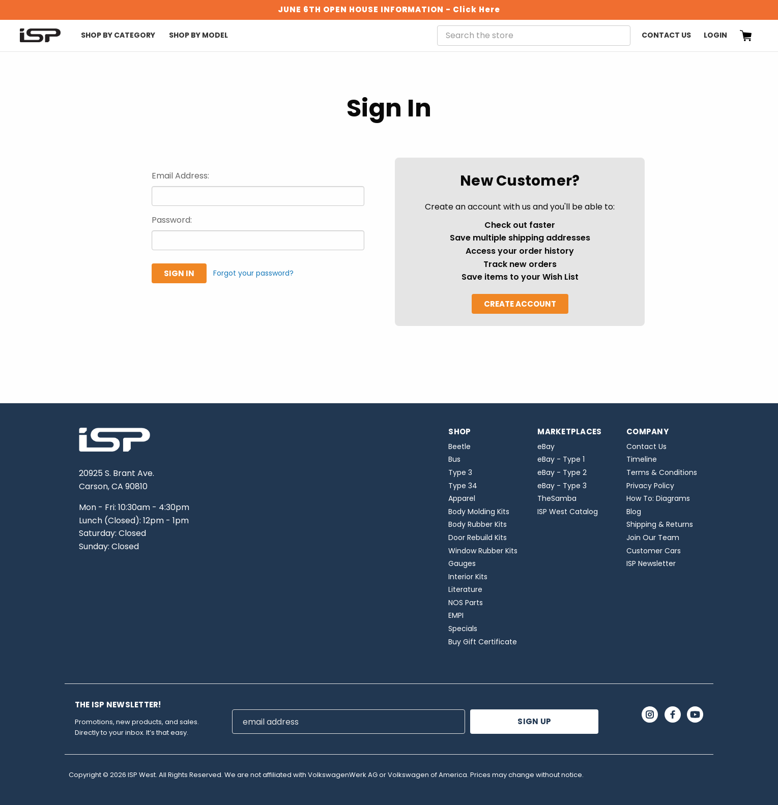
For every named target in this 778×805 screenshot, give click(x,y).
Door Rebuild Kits (477, 537)
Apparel (461, 498)
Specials (462, 628)
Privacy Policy (650, 486)
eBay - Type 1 (561, 459)
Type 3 (460, 472)
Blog (633, 511)
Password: (172, 220)
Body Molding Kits (478, 511)
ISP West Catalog (567, 511)
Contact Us (666, 35)
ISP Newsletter (651, 563)
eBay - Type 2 (562, 472)
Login (715, 35)
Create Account (520, 304)
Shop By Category (118, 35)
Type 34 (462, 486)
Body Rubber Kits (477, 524)
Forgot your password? (253, 273)
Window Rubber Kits (482, 551)
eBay (546, 446)
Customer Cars (653, 551)
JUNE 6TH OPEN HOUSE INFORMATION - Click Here (389, 9)
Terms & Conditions (661, 472)
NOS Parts (465, 603)
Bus (454, 459)
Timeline (641, 459)
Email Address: (180, 176)
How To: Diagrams (658, 498)
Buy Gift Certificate (482, 642)
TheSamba (557, 498)
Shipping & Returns (659, 524)
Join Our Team (652, 537)
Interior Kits (467, 577)
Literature (465, 589)
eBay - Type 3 (562, 486)
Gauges (462, 563)
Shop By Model (198, 35)
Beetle (459, 446)
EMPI (456, 615)
